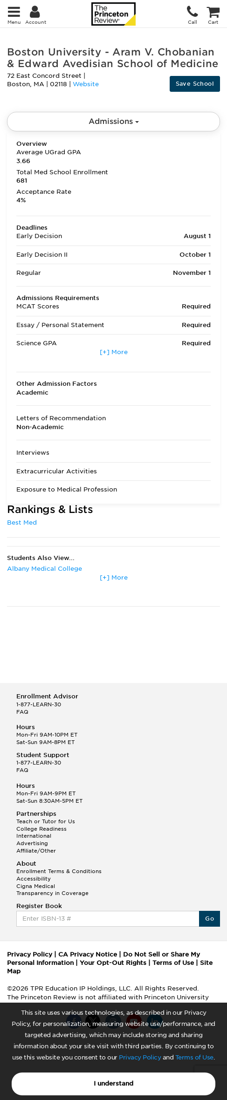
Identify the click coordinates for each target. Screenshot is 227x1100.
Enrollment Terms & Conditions (59, 871)
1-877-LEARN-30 (38, 704)
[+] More (114, 351)
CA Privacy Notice (87, 954)
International (33, 836)
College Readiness (41, 829)
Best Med (22, 522)
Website (86, 84)
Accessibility (33, 878)
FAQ (22, 712)
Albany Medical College (44, 568)
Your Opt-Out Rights (113, 962)
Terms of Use (194, 1057)
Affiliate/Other (36, 850)
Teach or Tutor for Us (45, 821)
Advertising (32, 843)
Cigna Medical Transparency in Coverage (52, 890)
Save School (195, 83)
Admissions (114, 121)
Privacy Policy (140, 1057)
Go (209, 918)
